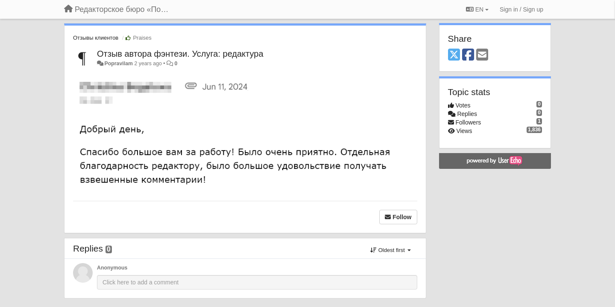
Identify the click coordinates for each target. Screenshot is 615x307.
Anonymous (112, 268)
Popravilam (118, 64)
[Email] (482, 55)
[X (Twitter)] (454, 55)
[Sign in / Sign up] (521, 9)
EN (477, 9)
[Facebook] (468, 55)
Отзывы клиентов (95, 38)
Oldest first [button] (390, 250)
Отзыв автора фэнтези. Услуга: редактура (180, 53)
